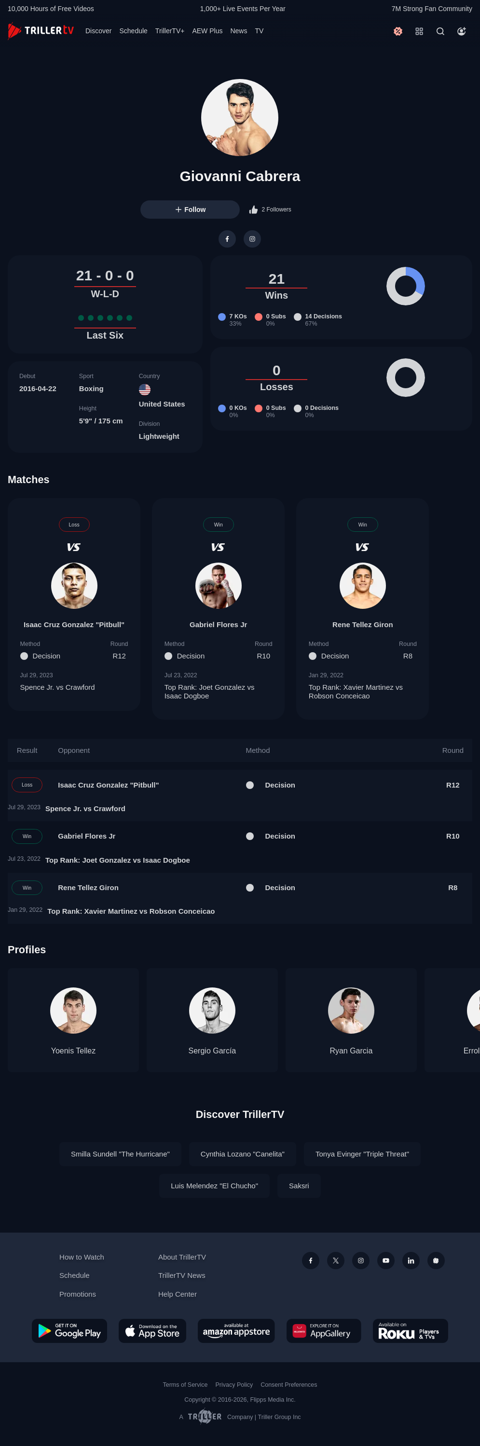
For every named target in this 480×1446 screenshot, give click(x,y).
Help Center (177, 1294)
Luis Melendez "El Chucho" (214, 1186)
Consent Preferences (289, 1384)
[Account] (461, 31)
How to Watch (81, 1257)
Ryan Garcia (350, 1051)
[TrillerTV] (41, 31)
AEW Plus (207, 31)
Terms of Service (185, 1384)
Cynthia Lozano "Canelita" (243, 1154)
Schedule (133, 31)
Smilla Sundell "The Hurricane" (120, 1154)
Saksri (299, 1186)
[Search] (440, 31)
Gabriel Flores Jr (218, 624)
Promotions (77, 1294)
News (238, 31)
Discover (98, 31)
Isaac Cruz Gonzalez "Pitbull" (74, 624)
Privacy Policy (234, 1384)
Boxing (91, 388)
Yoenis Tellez (73, 1051)
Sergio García (212, 1051)
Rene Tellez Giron (362, 624)
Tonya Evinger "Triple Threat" (362, 1154)
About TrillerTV (182, 1257)
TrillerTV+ (170, 31)
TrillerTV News (182, 1275)
